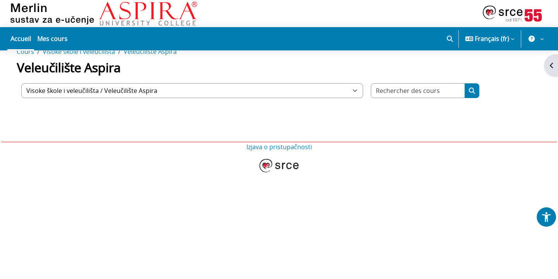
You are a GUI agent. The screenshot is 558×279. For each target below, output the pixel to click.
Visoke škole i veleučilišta (89, 76)
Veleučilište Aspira (161, 76)
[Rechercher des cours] (429, 115)
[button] (450, 38)
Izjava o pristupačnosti (279, 172)
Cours (36, 76)
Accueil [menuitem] (20, 38)
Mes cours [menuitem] (52, 38)
